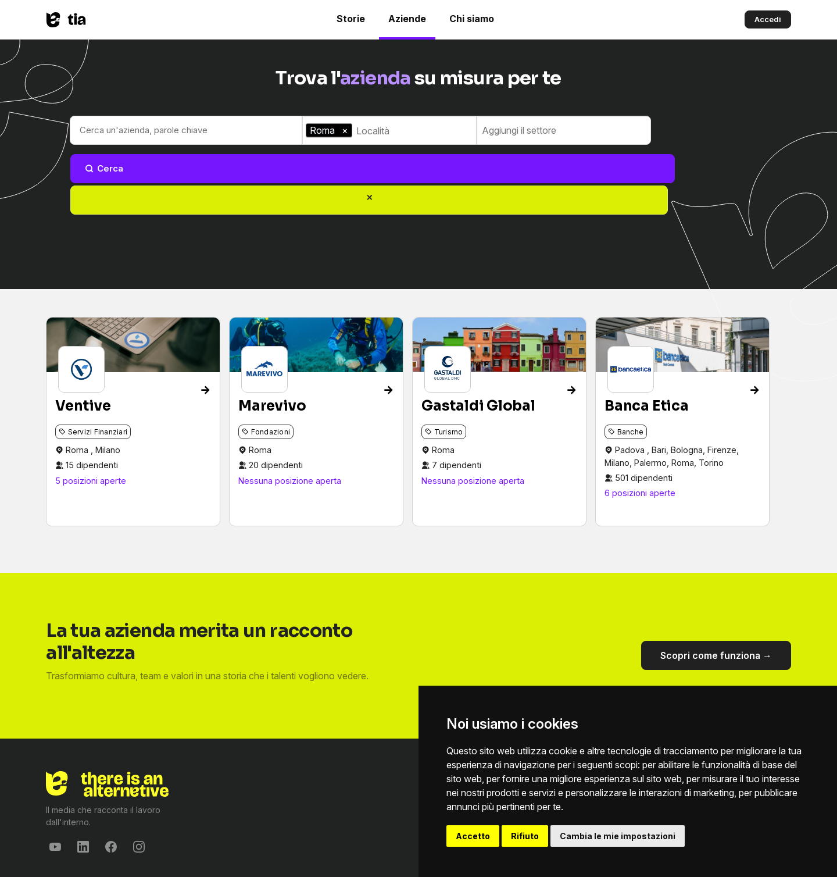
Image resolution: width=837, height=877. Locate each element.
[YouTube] (55, 786)
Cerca (687, 130)
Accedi (767, 19)
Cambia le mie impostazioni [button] (617, 836)
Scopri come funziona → (716, 595)
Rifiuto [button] (525, 836)
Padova (631, 389)
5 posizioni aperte (90, 420)
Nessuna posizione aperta (289, 420)
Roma (78, 389)
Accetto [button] (473, 836)
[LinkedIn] (83, 786)
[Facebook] (111, 786)
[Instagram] (139, 786)
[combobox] (415, 131)
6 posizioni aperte (639, 432)
